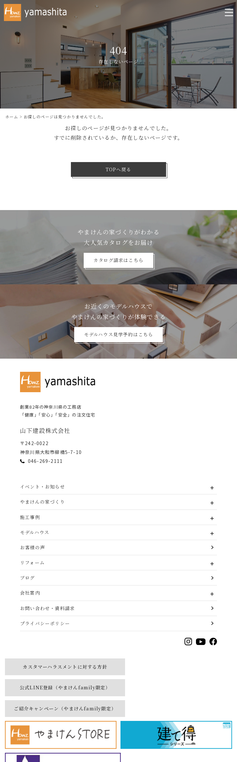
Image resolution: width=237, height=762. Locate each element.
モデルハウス (34, 532)
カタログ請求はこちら (118, 260)
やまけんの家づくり (42, 501)
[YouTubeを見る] (200, 641)
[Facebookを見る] (213, 641)
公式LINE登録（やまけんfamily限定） (176, 666)
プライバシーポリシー (45, 623)
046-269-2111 (45, 461)
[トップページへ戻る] (59, 382)
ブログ (27, 577)
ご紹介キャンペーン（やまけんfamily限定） (60, 693)
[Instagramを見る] (188, 641)
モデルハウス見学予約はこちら (118, 334)
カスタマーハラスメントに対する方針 (60, 666)
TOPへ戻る (118, 169)
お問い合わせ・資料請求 (47, 608)
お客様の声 (32, 547)
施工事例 (30, 517)
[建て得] (61, 725)
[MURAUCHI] (176, 725)
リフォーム (32, 562)
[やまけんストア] (176, 693)
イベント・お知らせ (42, 486)
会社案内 (30, 592)
